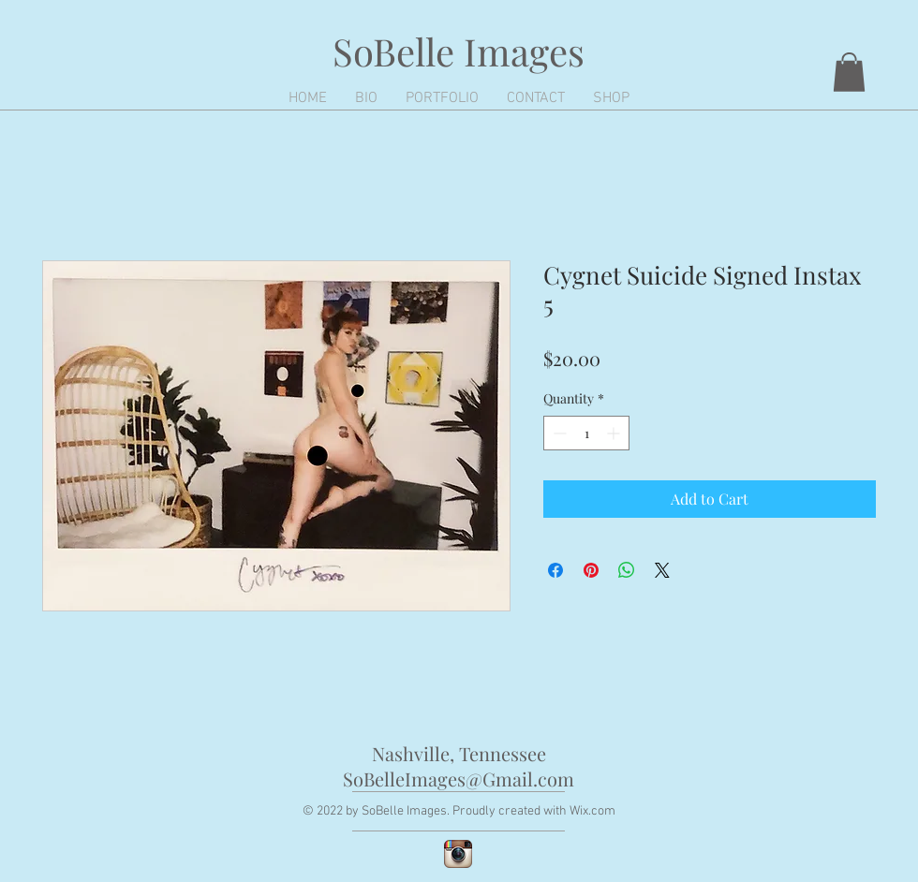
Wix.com (592, 811)
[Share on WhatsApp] (626, 570)
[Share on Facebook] (555, 570)
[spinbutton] (586, 433)
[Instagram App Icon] (458, 854)
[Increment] (615, 433)
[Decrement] (558, 433)
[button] (849, 72)
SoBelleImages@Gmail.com (458, 778)
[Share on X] (662, 570)
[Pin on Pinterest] (591, 570)
